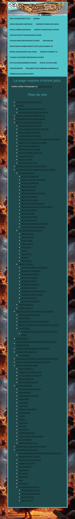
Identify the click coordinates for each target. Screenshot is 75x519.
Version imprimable (15, 511)
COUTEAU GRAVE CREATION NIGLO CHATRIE (34, 311)
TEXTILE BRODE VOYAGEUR (30, 375)
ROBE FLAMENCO (26, 369)
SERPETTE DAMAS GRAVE (29, 315)
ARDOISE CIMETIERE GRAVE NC (32, 109)
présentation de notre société (27, 450)
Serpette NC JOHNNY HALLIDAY (33, 291)
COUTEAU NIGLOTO (27, 173)
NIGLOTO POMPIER (29, 220)
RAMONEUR (23, 429)
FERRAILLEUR (24, 413)
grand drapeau (24, 355)
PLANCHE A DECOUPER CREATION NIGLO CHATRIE (37, 359)
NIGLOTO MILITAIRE (29, 217)
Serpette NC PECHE (29, 281)
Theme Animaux (27, 244)
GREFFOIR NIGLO (26, 305)
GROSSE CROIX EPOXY (31, 490)
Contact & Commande (27, 463)
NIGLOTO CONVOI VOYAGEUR (33, 193)
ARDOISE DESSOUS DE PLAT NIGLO (33, 112)
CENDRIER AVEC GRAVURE (30, 136)
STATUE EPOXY (27, 497)
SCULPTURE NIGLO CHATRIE (33, 227)
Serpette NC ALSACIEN (30, 274)
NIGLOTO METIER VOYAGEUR (33, 180)
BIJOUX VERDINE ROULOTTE (30, 153)
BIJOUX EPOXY (27, 500)
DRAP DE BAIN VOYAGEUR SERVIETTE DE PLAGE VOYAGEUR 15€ (36, 343)
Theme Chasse (27, 240)
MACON (22, 419)
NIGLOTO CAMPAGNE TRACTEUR (34, 224)
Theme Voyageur (27, 234)
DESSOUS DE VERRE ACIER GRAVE (30, 119)
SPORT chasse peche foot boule (31, 436)
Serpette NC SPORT (29, 298)
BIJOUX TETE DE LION (28, 163)
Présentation (23, 470)
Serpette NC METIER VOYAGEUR (34, 267)
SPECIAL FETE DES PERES (27, 365)
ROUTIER (22, 426)
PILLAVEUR (23, 423)
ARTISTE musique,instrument (30, 389)
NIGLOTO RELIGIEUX (29, 200)
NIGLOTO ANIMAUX (29, 210)
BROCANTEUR (24, 392)
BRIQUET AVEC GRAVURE (29, 132)
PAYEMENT (23, 477)
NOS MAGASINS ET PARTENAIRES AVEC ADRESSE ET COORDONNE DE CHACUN (40, 454)
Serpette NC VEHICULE (30, 284)
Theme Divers (26, 261)
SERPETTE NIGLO (26, 264)
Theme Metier (26, 254)
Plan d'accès (23, 473)
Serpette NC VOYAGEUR (30, 271)
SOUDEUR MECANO (27, 433)
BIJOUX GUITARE (26, 159)
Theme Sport (26, 247)
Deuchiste (25, 257)
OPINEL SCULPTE (26, 308)
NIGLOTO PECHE (28, 190)
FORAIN (22, 416)
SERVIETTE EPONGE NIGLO (30, 372)
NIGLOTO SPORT (28, 213)
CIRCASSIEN (24, 399)
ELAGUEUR (23, 406)
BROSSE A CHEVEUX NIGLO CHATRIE (31, 166)
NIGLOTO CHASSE (28, 186)
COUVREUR (23, 402)
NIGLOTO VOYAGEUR (30, 176)
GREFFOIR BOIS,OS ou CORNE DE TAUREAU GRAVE (39, 333)
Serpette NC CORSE (29, 288)
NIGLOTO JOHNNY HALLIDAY (33, 203)
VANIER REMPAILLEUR (28, 443)
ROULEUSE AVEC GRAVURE (30, 126)
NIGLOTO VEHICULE (29, 197)
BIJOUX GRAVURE (26, 379)
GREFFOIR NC (24, 328)
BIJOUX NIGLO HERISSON (29, 146)
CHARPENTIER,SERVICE (29, 396)
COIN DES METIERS (24, 386)
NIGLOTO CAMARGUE (30, 183)
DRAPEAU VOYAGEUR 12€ (26, 352)
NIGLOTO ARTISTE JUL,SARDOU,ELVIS (37, 207)
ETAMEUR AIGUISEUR (27, 409)
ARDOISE (20, 105)
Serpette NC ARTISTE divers (32, 294)
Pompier (24, 251)
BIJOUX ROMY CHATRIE (28, 382)
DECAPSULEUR (22, 338)
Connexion (63, 511)
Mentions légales (25, 467)
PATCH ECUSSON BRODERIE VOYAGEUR (33, 362)
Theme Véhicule (27, 237)
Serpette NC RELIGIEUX (30, 301)
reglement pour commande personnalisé (31, 446)
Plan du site (28, 511)
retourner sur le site (45, 86)
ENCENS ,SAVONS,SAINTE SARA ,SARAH (32, 348)
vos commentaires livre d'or (29, 487)
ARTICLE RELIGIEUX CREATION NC (30, 116)
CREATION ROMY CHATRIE (29, 149)
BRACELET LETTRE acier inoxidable (33, 143)
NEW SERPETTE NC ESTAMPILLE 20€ (34, 321)
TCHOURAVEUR (25, 440)
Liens (21, 480)
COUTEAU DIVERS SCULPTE (30, 230)
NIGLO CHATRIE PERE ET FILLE (29, 102)
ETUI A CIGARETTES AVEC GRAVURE (34, 129)
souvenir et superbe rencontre (30, 460)
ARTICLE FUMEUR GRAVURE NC (29, 122)
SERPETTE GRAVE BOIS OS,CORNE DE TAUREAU (39, 325)
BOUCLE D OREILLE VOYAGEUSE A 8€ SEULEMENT (39, 139)
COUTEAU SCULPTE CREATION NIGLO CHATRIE (35, 170)
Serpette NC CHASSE (29, 278)
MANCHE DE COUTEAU (30, 494)
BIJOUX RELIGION (26, 156)
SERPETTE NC (24, 318)
